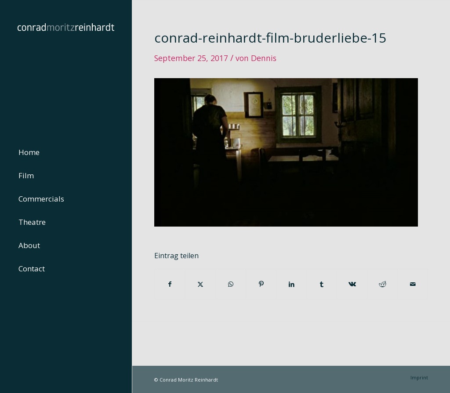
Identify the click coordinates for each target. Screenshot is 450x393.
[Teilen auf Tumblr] (322, 284)
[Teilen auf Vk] (352, 284)
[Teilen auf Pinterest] (261, 284)
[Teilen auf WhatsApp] (231, 284)
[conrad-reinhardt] (66, 66)
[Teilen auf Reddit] (382, 284)
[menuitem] (66, 152)
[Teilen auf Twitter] (200, 284)
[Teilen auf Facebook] (170, 284)
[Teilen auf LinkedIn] (291, 284)
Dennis (263, 58)
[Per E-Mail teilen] (413, 284)
